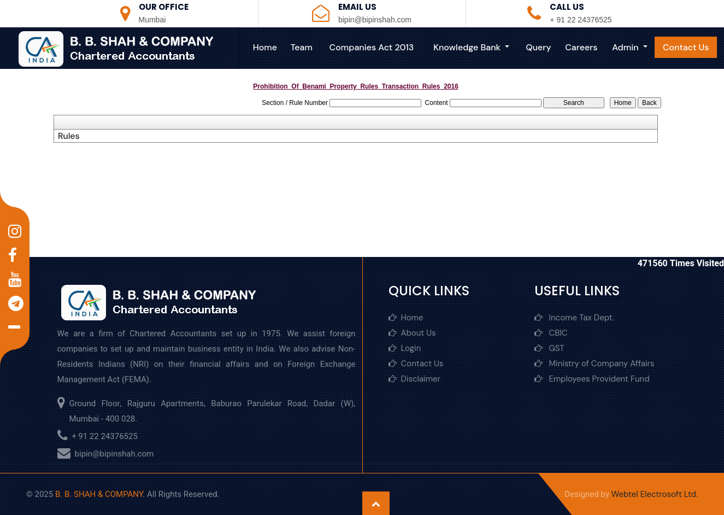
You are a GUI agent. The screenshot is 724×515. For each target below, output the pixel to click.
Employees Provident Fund (592, 378)
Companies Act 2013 (371, 47)
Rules (68, 136)
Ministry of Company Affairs (594, 363)
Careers (581, 47)
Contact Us (686, 47)
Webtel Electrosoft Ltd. (654, 494)
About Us (412, 332)
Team (302, 47)
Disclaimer (415, 378)
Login (405, 348)
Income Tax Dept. (574, 317)
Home (265, 47)
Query (538, 47)
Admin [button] (626, 47)
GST (549, 348)
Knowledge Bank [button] (468, 47)
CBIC (551, 332)
